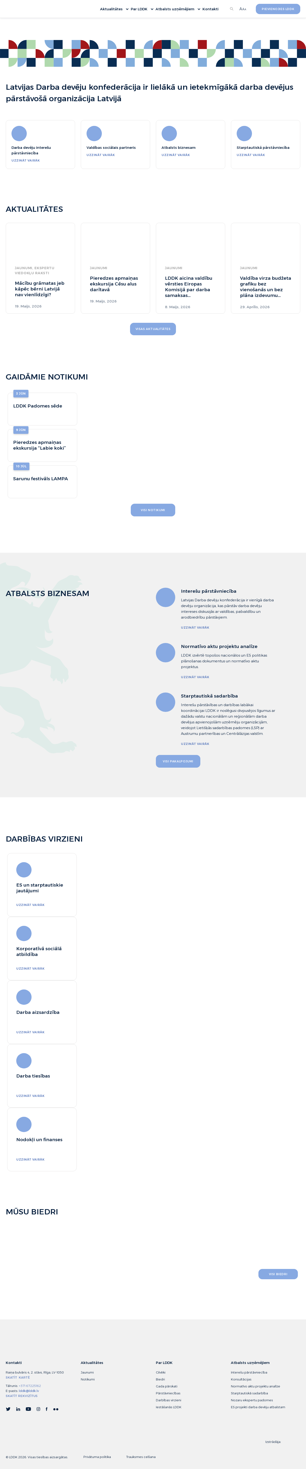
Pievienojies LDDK (278, 9)
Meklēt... (231, 9)
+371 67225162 (30, 1386)
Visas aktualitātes (153, 329)
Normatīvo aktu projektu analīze (255, 1386)
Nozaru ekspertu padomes (252, 1400)
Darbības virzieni (168, 1400)
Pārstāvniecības (168, 1393)
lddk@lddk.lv (29, 1391)
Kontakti (210, 9)
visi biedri (278, 1274)
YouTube (28, 1409)
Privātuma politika (97, 1457)
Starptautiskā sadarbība (249, 1393)
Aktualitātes (113, 9)
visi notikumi (153, 510)
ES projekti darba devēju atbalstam (258, 1407)
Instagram (38, 1409)
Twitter (8, 1409)
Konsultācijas (241, 1379)
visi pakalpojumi (178, 761)
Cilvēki (160, 1372)
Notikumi (88, 1379)
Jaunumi (87, 1372)
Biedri (160, 1379)
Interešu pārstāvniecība (249, 1372)
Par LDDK (141, 9)
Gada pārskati (166, 1386)
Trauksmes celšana (141, 1457)
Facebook (46, 1409)
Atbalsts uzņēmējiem (177, 9)
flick (55, 1409)
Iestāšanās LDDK (168, 1407)
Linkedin (18, 1409)
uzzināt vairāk (25, 160)
